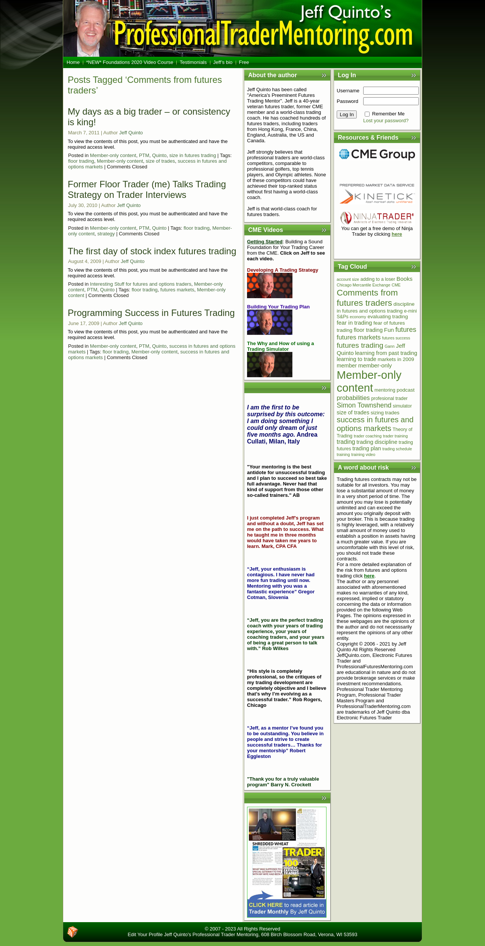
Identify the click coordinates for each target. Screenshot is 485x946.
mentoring (385, 390)
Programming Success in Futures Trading (151, 313)
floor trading (81, 161)
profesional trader (389, 398)
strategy (106, 233)
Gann (390, 346)
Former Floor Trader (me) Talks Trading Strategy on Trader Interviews (147, 189)
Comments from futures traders (367, 298)
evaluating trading (387, 316)
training (343, 454)
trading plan (366, 448)
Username (348, 90)
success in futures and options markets (375, 424)
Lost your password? (386, 120)
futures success (396, 338)
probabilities (353, 397)
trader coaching (367, 436)
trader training (395, 436)
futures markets (177, 290)
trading (346, 442)
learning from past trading (386, 353)
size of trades (160, 161)
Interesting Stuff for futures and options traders (140, 284)
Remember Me (388, 114)
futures (405, 329)
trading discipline (376, 442)
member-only (375, 365)
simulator (402, 406)
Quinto (159, 155)
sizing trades (385, 412)
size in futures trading (192, 155)
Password (347, 101)
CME (396, 285)
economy (358, 316)
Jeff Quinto (131, 132)
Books (404, 278)
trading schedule (397, 449)
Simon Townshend (364, 405)
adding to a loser (378, 279)
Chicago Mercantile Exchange (363, 285)
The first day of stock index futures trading (152, 251)
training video (363, 454)
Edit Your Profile (145, 934)
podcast (406, 390)
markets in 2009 (396, 359)
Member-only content (113, 155)
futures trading (360, 345)
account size (348, 279)
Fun (389, 330)
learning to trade (356, 359)
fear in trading (354, 322)
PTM (144, 155)
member (347, 366)
